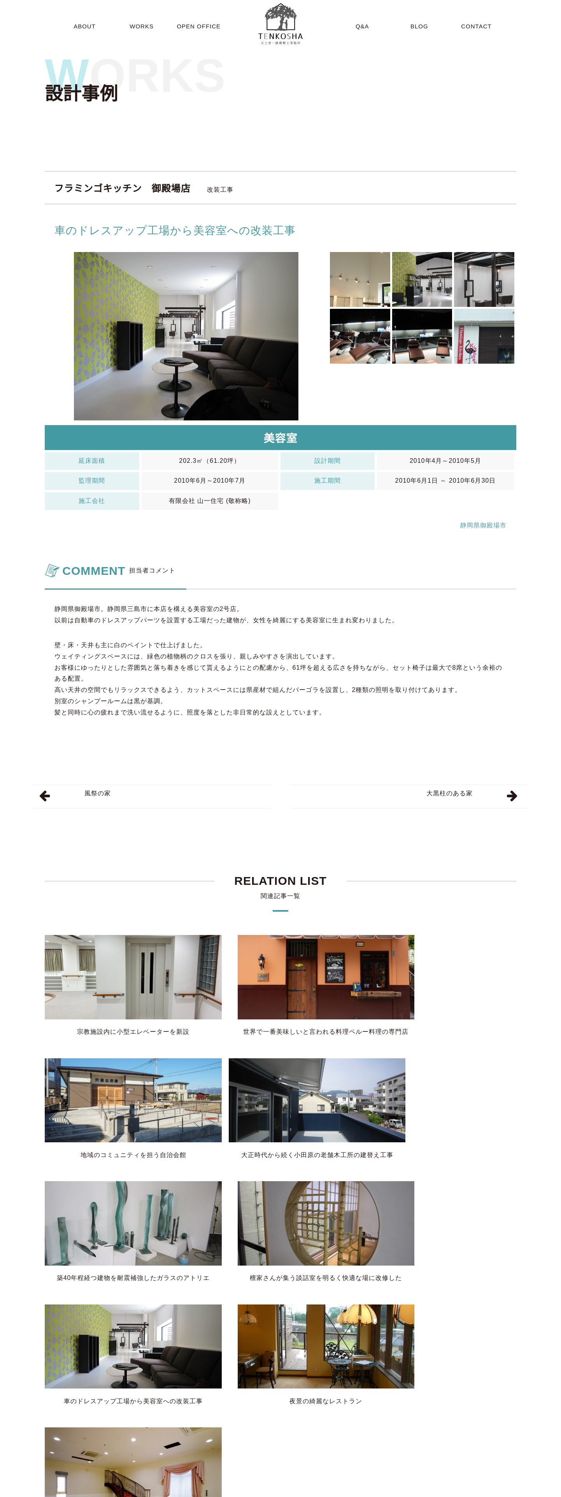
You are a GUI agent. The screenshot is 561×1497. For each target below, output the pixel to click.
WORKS (270, 1489)
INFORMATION (398, 1489)
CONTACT (439, 1489)
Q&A (340, 1489)
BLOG (363, 1489)
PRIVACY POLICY (516, 1489)
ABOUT (242, 1489)
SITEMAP (473, 1489)
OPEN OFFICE (308, 1489)
